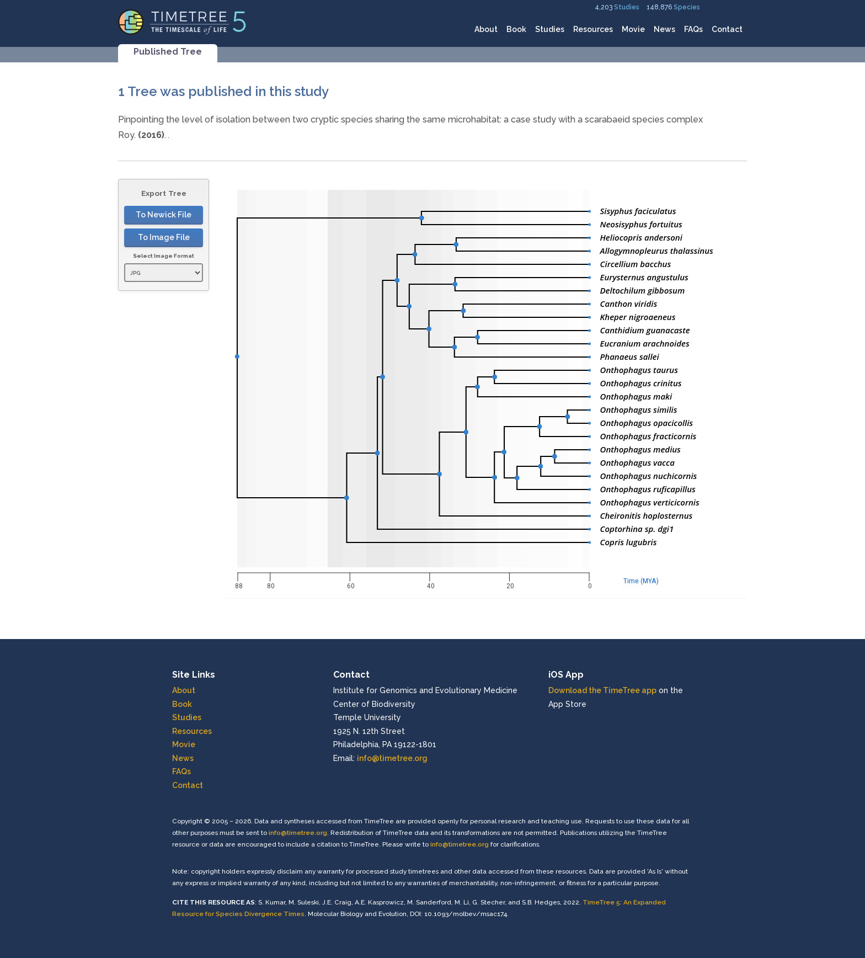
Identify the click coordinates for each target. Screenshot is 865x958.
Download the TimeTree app (602, 690)
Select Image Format (163, 256)
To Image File (164, 237)
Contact (727, 29)
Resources (593, 29)
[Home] (182, 21)
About (486, 29)
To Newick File (163, 214)
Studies (626, 7)
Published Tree (168, 51)
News (664, 29)
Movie (633, 29)
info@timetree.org (392, 758)
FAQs (693, 29)
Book (516, 29)
